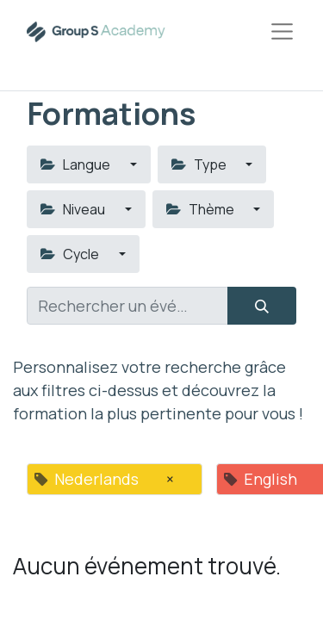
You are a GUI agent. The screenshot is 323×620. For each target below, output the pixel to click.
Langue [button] (76, 164)
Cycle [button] (71, 254)
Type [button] (200, 164)
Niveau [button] (74, 209)
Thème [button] (201, 209)
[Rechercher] (261, 306)
